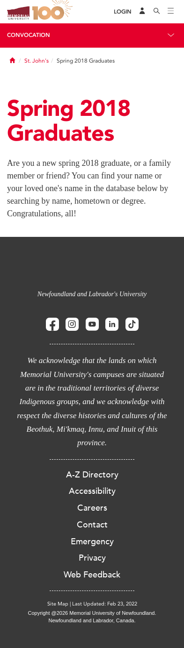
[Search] (157, 11)
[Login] (122, 11)
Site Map (57, 604)
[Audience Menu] (142, 11)
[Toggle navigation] (171, 11)
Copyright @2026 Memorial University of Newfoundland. (92, 613)
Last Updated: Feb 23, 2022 (104, 604)
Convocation (28, 35)
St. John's (36, 60)
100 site (54, 11)
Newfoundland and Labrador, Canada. (92, 620)
